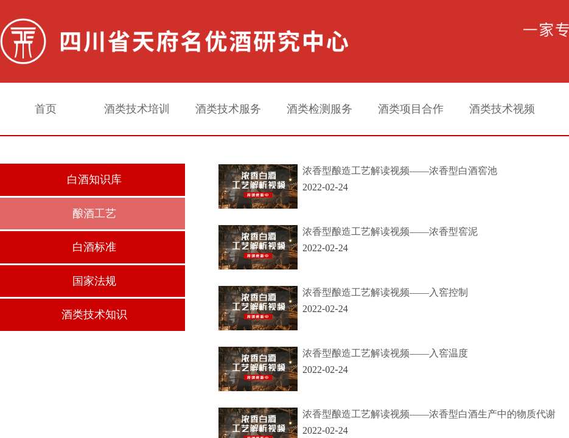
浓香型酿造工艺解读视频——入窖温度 (385, 353)
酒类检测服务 (319, 109)
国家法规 (94, 281)
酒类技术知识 (94, 314)
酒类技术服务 (228, 109)
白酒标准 (94, 247)
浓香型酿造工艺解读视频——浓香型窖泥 (390, 231)
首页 (46, 109)
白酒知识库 (94, 179)
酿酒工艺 (94, 213)
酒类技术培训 (137, 109)
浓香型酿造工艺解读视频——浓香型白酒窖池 (399, 170)
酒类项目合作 (411, 109)
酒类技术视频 (502, 109)
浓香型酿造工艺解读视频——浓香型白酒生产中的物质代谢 (429, 414)
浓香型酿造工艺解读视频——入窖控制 (385, 292)
